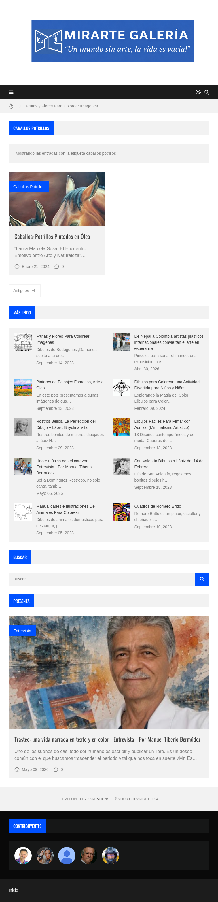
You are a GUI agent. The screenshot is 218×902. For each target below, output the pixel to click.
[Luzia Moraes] (45, 855)
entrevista (22, 631)
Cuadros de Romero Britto (157, 506)
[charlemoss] (88, 855)
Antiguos (24, 290)
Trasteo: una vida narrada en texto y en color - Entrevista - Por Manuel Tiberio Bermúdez (107, 739)
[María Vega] (66, 855)
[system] (198, 92)
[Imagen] (57, 199)
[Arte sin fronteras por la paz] (23, 855)
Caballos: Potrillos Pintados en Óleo (52, 236)
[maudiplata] (110, 855)
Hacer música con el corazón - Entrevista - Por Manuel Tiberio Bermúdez (64, 466)
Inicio (13, 890)
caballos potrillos (28, 186)
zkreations (98, 799)
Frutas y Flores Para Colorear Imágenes (62, 106)
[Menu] (11, 92)
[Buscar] (206, 92)
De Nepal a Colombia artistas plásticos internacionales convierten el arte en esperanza (169, 342)
